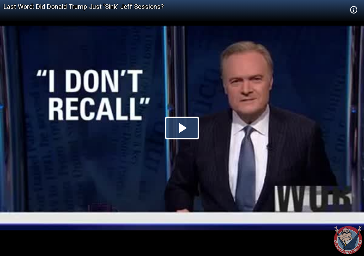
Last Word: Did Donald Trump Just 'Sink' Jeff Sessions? (84, 6)
